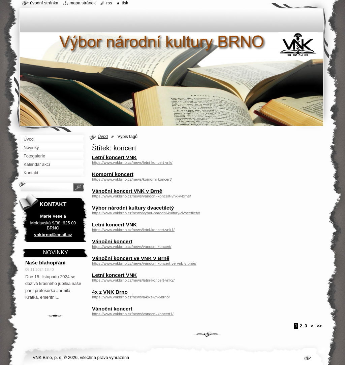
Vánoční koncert (112, 241)
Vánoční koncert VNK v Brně (127, 191)
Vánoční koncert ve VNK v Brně (130, 258)
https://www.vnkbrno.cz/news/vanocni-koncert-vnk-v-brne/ (141, 196)
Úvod (103, 136)
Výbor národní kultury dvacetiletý (133, 208)
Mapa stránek (83, 2)
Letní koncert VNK (114, 157)
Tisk (125, 2)
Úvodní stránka (44, 2)
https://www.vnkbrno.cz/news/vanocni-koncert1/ (133, 314)
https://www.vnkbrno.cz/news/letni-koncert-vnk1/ (133, 230)
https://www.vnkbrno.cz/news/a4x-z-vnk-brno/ (131, 297)
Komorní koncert (112, 174)
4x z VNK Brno (110, 292)
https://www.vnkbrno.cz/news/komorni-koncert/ (132, 179)
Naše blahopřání (45, 262)
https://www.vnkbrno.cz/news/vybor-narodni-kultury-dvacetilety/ (146, 213)
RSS (109, 2)
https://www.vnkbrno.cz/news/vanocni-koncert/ (131, 247)
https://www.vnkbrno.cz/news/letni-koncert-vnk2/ (133, 280)
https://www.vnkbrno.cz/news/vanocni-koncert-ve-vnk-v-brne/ (144, 263)
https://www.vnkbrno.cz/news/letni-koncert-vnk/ (132, 162)
